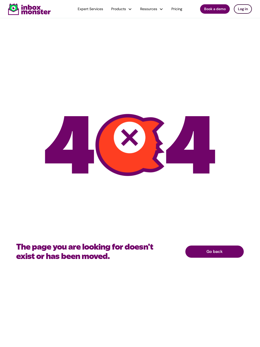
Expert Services (90, 9)
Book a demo (215, 9)
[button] (121, 9)
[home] (29, 9)
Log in (243, 9)
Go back (214, 251)
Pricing (176, 9)
